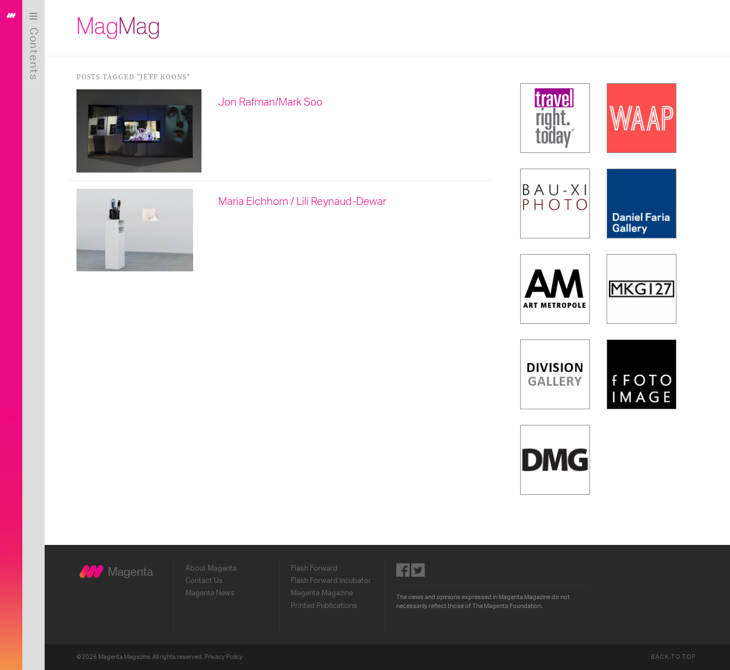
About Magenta (212, 568)
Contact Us (205, 581)
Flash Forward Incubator (332, 581)
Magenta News (211, 593)
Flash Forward (315, 568)
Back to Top (674, 657)
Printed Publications (325, 606)
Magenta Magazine (323, 593)
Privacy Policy (224, 657)
